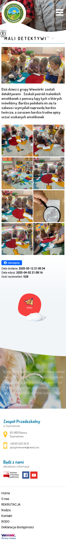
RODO (5, 521)
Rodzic (6, 510)
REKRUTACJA (10, 504)
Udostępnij (12, 262)
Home (5, 493)
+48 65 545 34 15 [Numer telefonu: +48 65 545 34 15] (19, 443)
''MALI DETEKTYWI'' (25, 38)
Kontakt (6, 516)
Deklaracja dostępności (17, 527)
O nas (5, 499)
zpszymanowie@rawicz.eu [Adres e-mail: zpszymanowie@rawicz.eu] (24, 447)
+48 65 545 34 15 (50, 4)
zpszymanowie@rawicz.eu (60, 3)
